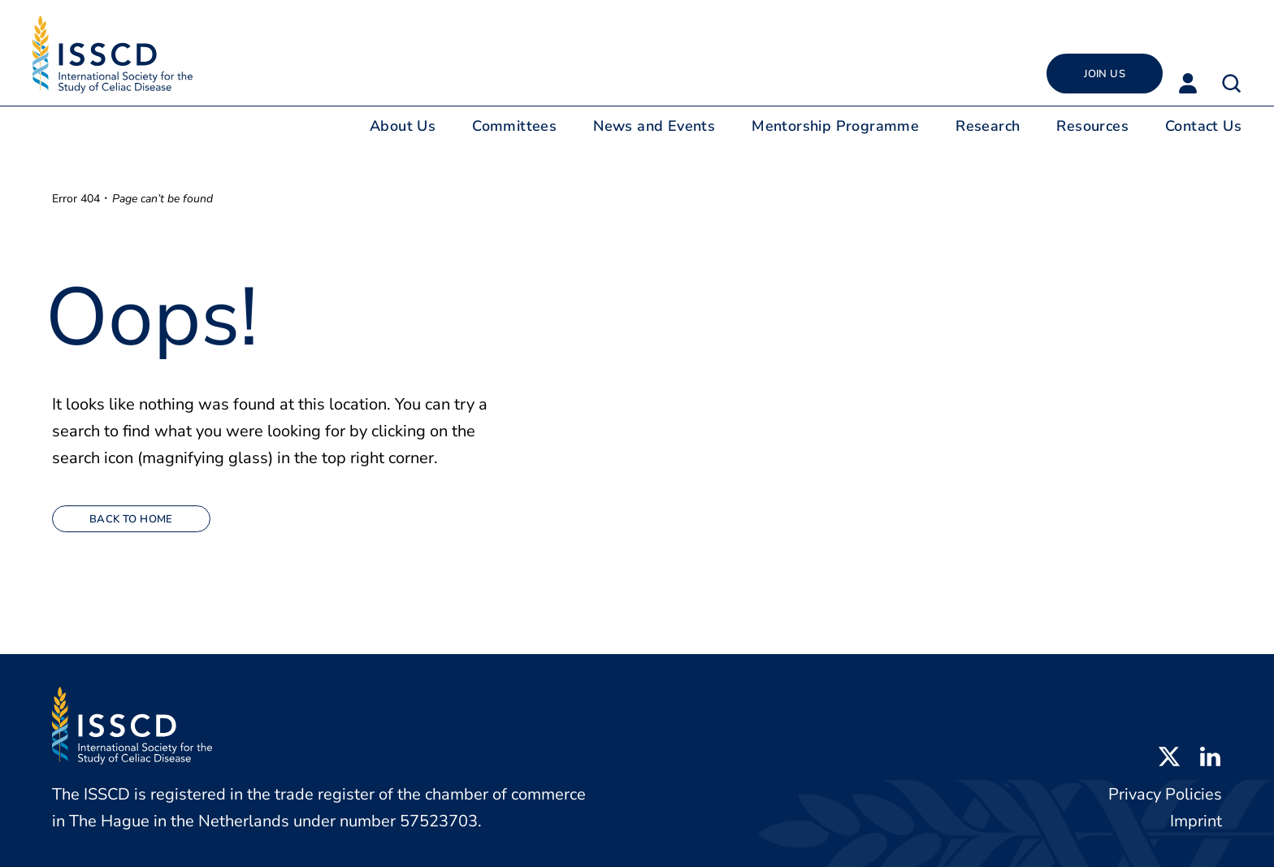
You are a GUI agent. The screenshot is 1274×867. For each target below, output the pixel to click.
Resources (1092, 126)
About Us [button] (403, 126)
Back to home (131, 519)
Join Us (1104, 74)
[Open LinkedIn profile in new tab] (1210, 755)
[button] (1231, 83)
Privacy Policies (1165, 794)
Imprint (1196, 821)
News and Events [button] (654, 126)
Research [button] (988, 126)
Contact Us (1203, 126)
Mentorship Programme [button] (835, 126)
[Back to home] (112, 54)
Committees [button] (514, 126)
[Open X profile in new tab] (1169, 755)
